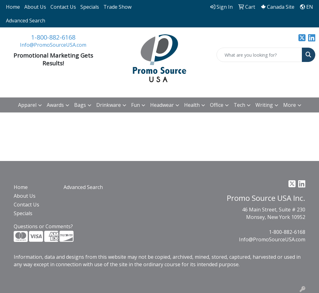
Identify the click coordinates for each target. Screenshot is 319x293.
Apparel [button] (27, 105)
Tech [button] (239, 105)
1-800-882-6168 (53, 37)
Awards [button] (55, 105)
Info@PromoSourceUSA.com (53, 44)
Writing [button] (264, 105)
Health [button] (192, 105)
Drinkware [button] (108, 105)
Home (13, 6)
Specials (89, 6)
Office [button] (216, 105)
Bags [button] (80, 105)
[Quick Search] (259, 55)
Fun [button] (135, 105)
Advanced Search (25, 20)
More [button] (289, 105)
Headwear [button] (162, 105)
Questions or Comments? (43, 226)
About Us (35, 6)
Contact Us (63, 6)
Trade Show (117, 6)
